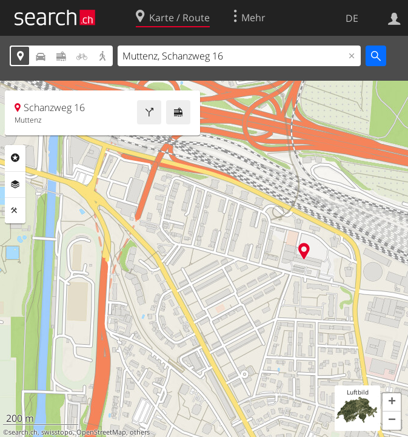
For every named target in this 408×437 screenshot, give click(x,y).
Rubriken (15, 158)
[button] (392, 402)
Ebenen (15, 184)
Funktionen (15, 210)
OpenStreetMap (101, 432)
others (140, 432)
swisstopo (57, 432)
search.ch (23, 432)
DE (352, 18)
